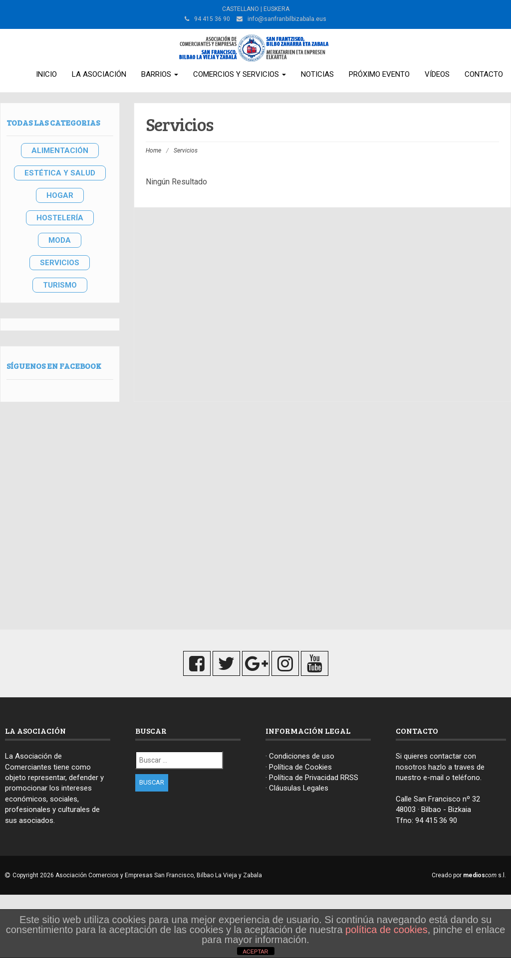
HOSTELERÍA (59, 217)
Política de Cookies (300, 767)
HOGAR (59, 195)
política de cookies (386, 929)
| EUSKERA (274, 8)
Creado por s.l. (469, 875)
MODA (59, 240)
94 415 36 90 (436, 820)
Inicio (46, 74)
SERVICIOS (59, 262)
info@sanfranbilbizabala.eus (287, 18)
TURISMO (60, 285)
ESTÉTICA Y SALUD (59, 172)
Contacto (484, 74)
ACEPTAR (255, 952)
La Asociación (99, 74)
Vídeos (437, 74)
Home (153, 150)
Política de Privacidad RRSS (313, 777)
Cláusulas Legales (298, 788)
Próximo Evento (379, 74)
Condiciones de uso (301, 756)
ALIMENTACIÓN (59, 150)
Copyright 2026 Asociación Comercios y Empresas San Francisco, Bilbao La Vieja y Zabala (137, 875)
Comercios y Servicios (239, 74)
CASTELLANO (240, 8)
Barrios (159, 74)
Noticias (317, 74)
